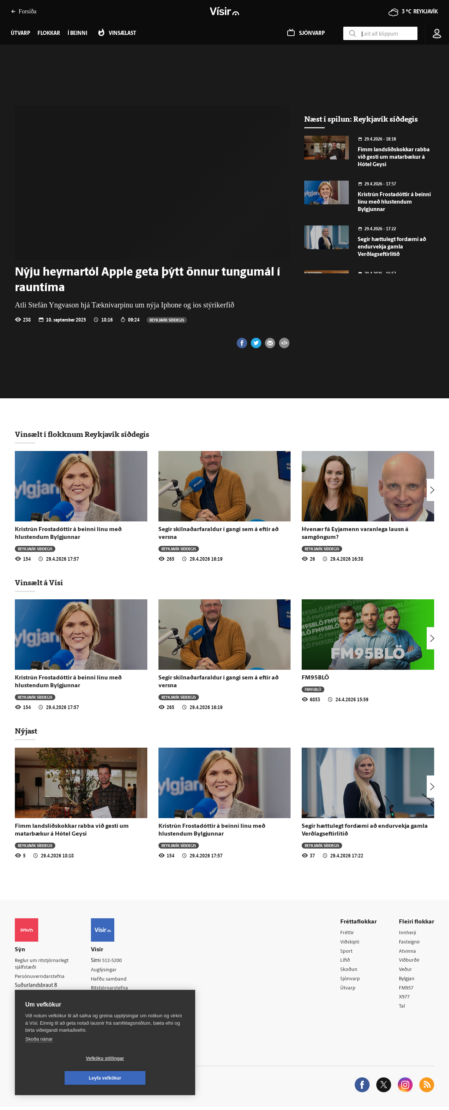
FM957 (407, 990)
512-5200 (116, 961)
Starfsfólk (105, 1008)
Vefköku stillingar (61, 1078)
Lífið (345, 961)
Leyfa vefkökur (149, 1078)
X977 (405, 999)
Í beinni (77, 33)
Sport (346, 952)
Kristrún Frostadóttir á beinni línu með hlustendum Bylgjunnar (394, 202)
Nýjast (26, 731)
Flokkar (48, 33)
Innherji (408, 933)
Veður (406, 971)
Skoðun (349, 971)
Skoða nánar (39, 1058)
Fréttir (347, 933)
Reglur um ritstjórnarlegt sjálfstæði (43, 964)
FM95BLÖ (315, 678)
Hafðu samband (112, 979)
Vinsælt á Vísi (39, 582)
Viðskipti (350, 942)
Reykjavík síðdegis (167, 320)
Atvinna (407, 952)
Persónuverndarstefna (40, 977)
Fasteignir (410, 942)
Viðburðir (410, 961)
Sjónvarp (350, 980)
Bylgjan (407, 980)
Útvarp (347, 990)
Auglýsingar (107, 970)
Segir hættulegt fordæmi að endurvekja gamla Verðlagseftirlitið (392, 247)
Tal (402, 1009)
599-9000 (37, 1005)
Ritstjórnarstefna (113, 989)
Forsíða (23, 11)
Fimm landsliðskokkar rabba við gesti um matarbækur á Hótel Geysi (394, 157)
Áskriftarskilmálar (114, 999)
